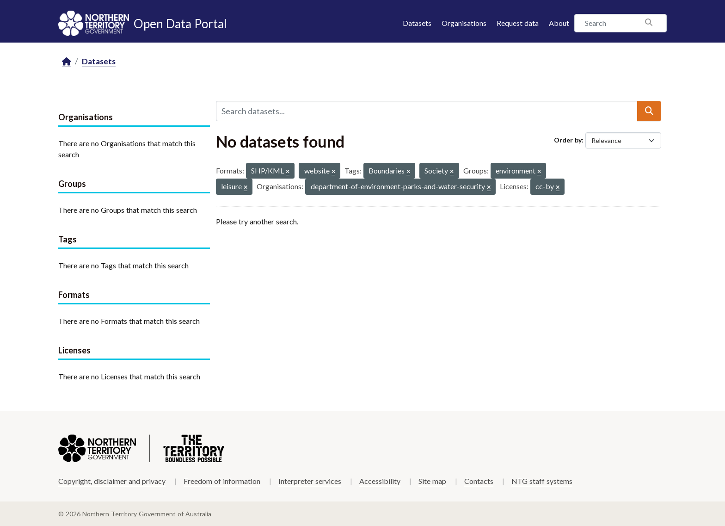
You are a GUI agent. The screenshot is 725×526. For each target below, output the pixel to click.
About (559, 23)
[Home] (66, 61)
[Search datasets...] (427, 111)
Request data (518, 23)
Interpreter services (309, 480)
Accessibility (379, 480)
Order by (568, 140)
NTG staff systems (541, 480)
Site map (432, 480)
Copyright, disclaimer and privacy (112, 480)
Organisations (464, 23)
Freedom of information (222, 480)
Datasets (417, 23)
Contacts (478, 480)
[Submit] (649, 111)
